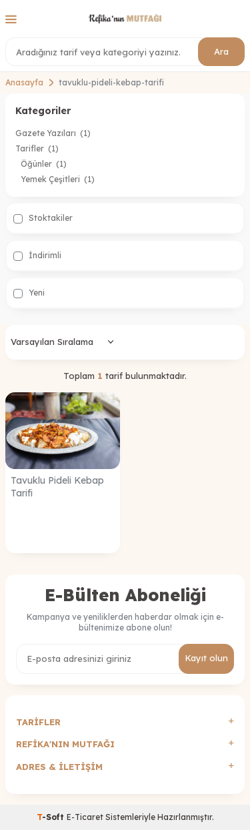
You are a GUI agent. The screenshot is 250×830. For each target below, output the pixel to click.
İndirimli (37, 255)
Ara (221, 51)
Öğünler (44, 164)
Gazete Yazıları (53, 133)
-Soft (52, 817)
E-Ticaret (85, 817)
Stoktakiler (43, 218)
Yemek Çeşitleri (58, 179)
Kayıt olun (206, 658)
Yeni (29, 293)
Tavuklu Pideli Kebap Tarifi (57, 486)
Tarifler (37, 148)
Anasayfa (24, 82)
